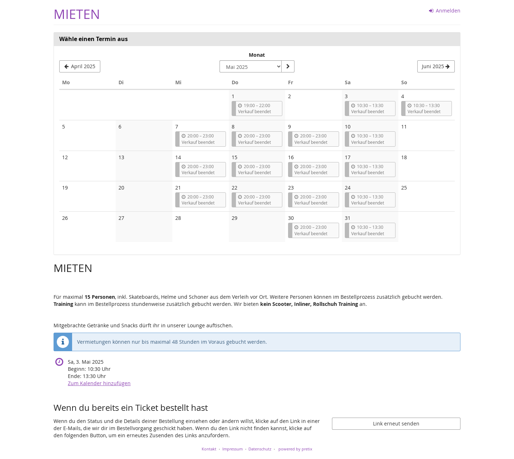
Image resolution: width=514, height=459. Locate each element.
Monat (257, 54)
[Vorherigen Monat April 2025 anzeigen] (79, 66)
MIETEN (77, 14)
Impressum (232, 449)
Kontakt (209, 449)
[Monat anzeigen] (287, 66)
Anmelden (445, 10)
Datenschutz (259, 449)
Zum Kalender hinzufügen (99, 383)
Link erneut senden (396, 423)
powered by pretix (295, 449)
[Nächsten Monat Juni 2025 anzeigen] (436, 66)
